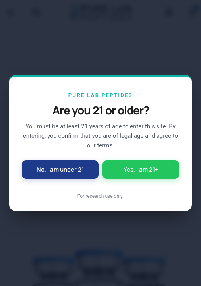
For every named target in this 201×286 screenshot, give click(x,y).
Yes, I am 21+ (141, 169)
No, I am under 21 (60, 169)
